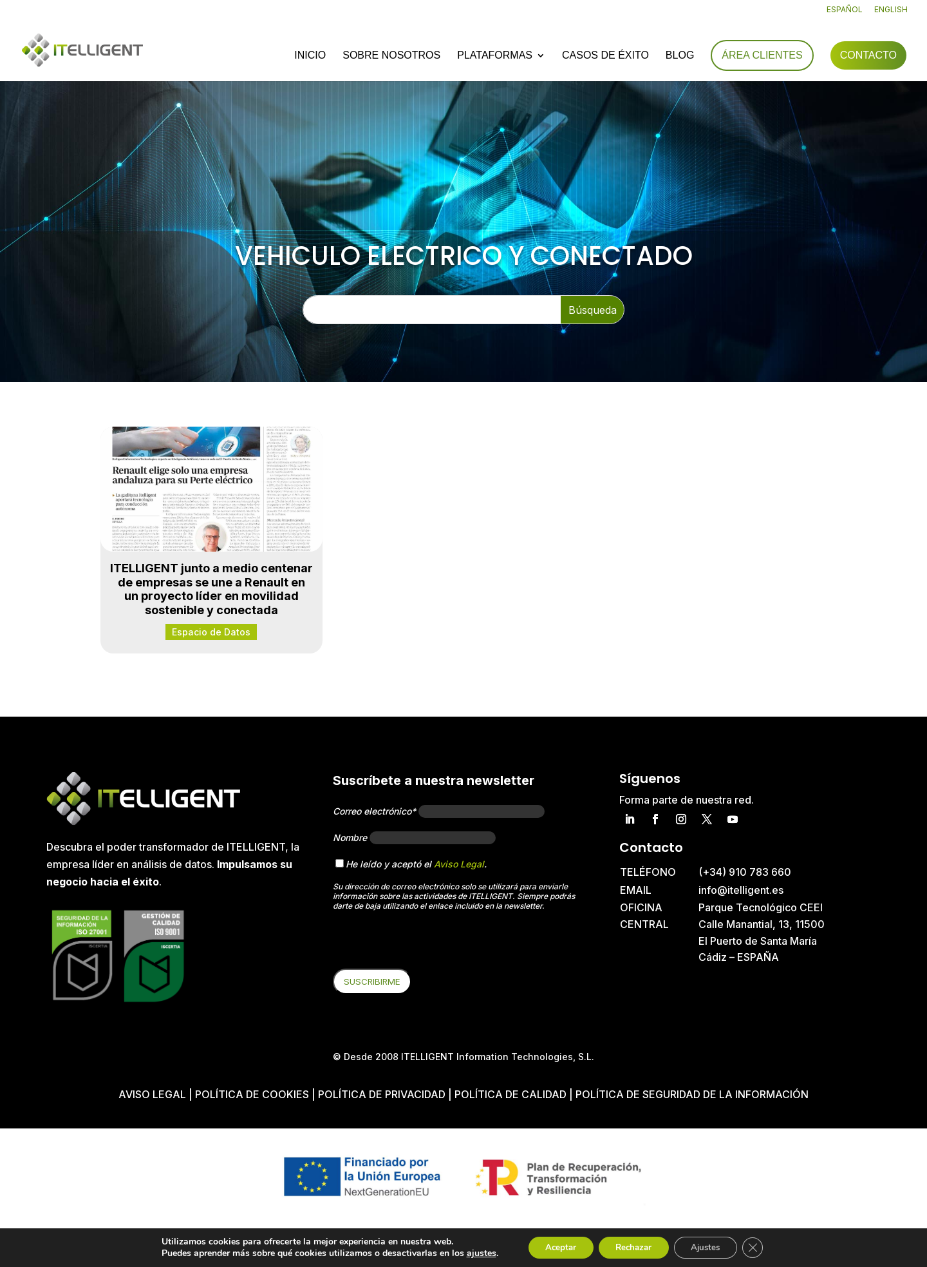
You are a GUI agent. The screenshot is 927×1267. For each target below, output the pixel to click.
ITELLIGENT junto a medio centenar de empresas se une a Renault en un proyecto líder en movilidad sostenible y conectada (211, 589)
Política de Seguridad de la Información (692, 1094)
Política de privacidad (381, 1094)
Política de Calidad (510, 1094)
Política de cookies (253, 1094)
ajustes (470, 1253)
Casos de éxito (605, 56)
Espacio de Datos (211, 631)
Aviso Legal (459, 863)
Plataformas (494, 56)
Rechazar (632, 1247)
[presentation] (431, 943)
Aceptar (553, 1247)
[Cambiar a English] (891, 12)
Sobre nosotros (391, 56)
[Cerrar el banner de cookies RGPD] (762, 1247)
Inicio (310, 56)
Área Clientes (762, 55)
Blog (680, 56)
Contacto (868, 55)
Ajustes (710, 1247)
